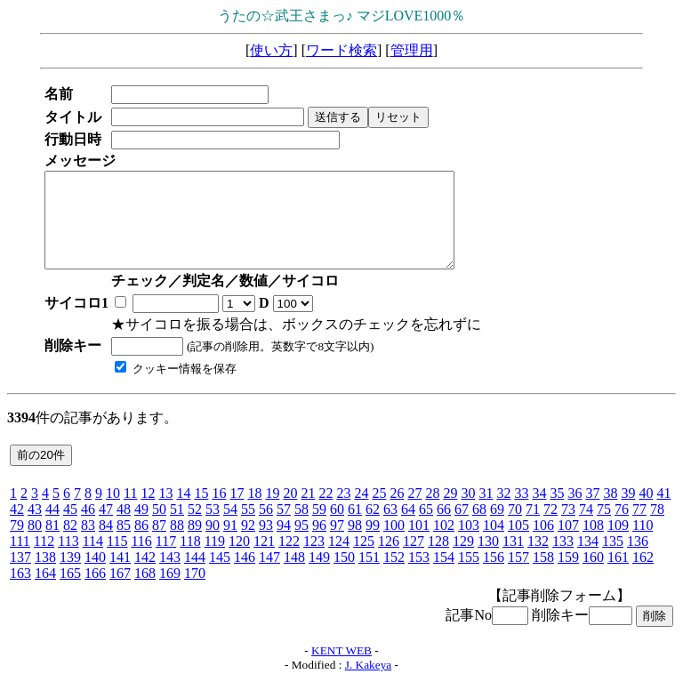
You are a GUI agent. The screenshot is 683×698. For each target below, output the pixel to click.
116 (141, 559)
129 (463, 559)
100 (394, 543)
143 (170, 575)
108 (593, 543)
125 (363, 559)
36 (574, 511)
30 (468, 511)
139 (70, 575)
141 (120, 575)
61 (355, 527)
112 (44, 559)
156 (493, 575)
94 (284, 543)
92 (248, 543)
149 (319, 575)
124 (339, 559)
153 (419, 575)
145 (219, 575)
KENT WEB (341, 669)
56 (266, 527)
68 (479, 527)
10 (113, 511)
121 (264, 559)
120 (239, 559)
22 (325, 511)
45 (70, 527)
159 (568, 575)
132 (538, 559)
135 (612, 559)
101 (419, 543)
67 (461, 527)
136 (637, 559)
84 (106, 543)
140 (95, 575)
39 (628, 511)
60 (337, 527)
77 (639, 527)
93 (266, 543)
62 (373, 527)
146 (244, 575)
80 (35, 543)
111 (20, 559)
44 (52, 527)
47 (106, 527)
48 (124, 527)
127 (413, 559)
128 (438, 559)
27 (414, 511)
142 (145, 575)
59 (319, 527)
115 (117, 559)
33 (521, 511)
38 (610, 511)
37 (592, 511)
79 (17, 543)
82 (70, 543)
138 (45, 575)
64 (408, 527)
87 (159, 543)
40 (646, 511)
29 (450, 511)
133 (563, 559)
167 (120, 591)
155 (468, 575)
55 (248, 527)
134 (588, 559)
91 (230, 543)
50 (159, 527)
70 (515, 527)
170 (194, 591)
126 (388, 559)
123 (314, 559)
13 (165, 511)
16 (219, 511)
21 (308, 511)
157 (518, 575)
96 (319, 543)
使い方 (271, 50)
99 (373, 543)
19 (272, 511)
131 (513, 559)
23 (343, 511)
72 (550, 527)
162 (643, 575)
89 (195, 543)
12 (148, 511)
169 (170, 591)
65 (426, 527)
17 (236, 511)
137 (20, 575)
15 (201, 511)
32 (503, 511)
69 (497, 527)
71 (533, 527)
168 (145, 591)
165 (70, 591)
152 (394, 575)
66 (444, 527)
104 (493, 543)
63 (390, 527)
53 (212, 527)
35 (557, 511)
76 (622, 527)
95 (301, 543)
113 (68, 559)
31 (485, 511)
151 (369, 575)
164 (45, 591)
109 (618, 543)
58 (301, 527)
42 (17, 527)
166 (95, 591)
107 (568, 543)
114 (93, 559)
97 (337, 543)
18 (254, 511)
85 (124, 543)
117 (166, 559)
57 (284, 527)
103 (468, 543)
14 (183, 511)
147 (269, 575)
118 (190, 559)
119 (215, 559)
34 (539, 511)
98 (355, 543)
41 (663, 511)
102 (443, 543)
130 (488, 559)
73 (568, 527)
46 (88, 527)
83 (88, 543)
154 (443, 575)
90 (212, 543)
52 (195, 527)
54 (230, 527)
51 (177, 527)
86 (141, 543)
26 (397, 511)
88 (177, 543)
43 (35, 527)
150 (344, 575)
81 (52, 543)
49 (141, 527)
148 (294, 575)
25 (379, 511)
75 (604, 527)
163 (20, 591)
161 (618, 575)
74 (586, 527)
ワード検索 (341, 50)
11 (130, 511)
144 (194, 575)
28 (432, 511)
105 (518, 543)
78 (657, 527)
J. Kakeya (368, 683)
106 (543, 543)
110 (642, 543)
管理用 (411, 50)
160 (593, 575)
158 (543, 575)
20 (290, 511)
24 (361, 511)
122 (289, 559)
